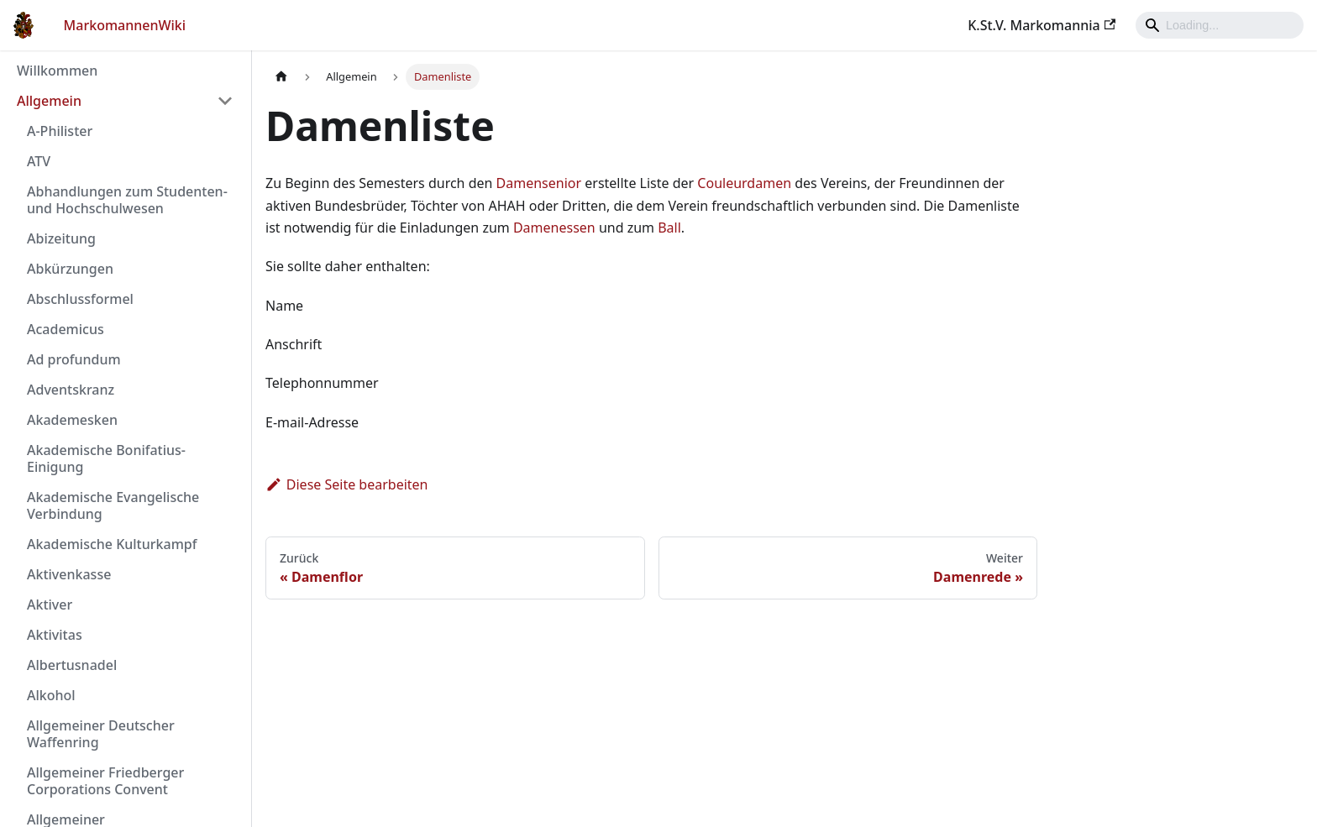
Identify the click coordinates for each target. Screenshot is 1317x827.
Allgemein (49, 101)
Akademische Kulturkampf (112, 544)
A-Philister (59, 131)
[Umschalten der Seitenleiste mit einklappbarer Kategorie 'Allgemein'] (225, 100)
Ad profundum (74, 359)
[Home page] (281, 77)
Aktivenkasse (69, 574)
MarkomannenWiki (125, 25)
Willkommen (57, 70)
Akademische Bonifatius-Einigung (106, 458)
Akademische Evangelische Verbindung (113, 505)
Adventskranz (70, 389)
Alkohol (51, 695)
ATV (38, 161)
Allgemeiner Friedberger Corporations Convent (105, 780)
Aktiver (49, 604)
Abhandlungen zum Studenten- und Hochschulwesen (127, 199)
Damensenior (539, 183)
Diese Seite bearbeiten (346, 484)
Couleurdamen (744, 183)
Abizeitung (61, 238)
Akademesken (72, 420)
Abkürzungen (70, 268)
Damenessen (554, 227)
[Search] (1220, 25)
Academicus (65, 329)
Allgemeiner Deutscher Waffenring (101, 733)
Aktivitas (54, 634)
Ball (669, 227)
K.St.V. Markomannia (1041, 25)
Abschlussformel (80, 299)
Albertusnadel (72, 665)
